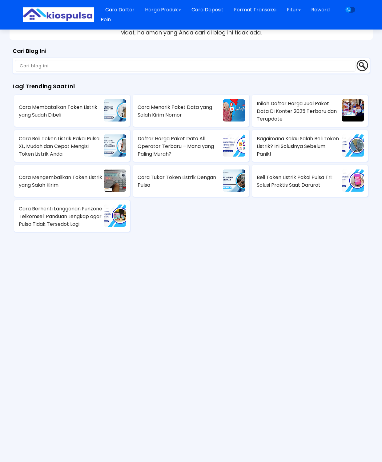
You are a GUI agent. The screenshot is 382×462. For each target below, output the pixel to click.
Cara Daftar (120, 9)
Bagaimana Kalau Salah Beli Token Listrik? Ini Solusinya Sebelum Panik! (298, 146)
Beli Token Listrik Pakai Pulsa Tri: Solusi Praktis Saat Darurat (294, 181)
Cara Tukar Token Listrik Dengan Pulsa (177, 181)
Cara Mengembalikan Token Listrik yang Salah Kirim (60, 181)
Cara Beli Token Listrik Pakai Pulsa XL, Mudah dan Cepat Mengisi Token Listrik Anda (59, 146)
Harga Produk (163, 9)
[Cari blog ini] (185, 66)
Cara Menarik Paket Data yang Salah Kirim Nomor (175, 111)
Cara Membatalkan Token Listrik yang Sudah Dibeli (58, 111)
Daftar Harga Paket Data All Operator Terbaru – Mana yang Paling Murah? (176, 146)
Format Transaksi (255, 9)
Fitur (294, 9)
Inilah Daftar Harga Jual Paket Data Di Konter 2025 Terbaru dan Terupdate (297, 111)
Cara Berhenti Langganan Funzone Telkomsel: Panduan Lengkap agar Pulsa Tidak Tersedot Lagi (60, 216)
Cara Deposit (207, 9)
